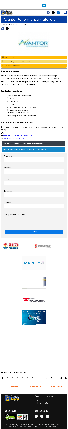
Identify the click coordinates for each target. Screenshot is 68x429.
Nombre (7, 167)
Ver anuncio (8, 57)
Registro (39, 405)
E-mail (7, 179)
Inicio (38, 401)
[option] (50, 246)
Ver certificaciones (11, 66)
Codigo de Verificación (14, 214)
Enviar (34, 232)
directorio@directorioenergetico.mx (47, 426)
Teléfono (8, 191)
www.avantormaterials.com (13, 139)
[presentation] (21, 220)
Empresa (8, 156)
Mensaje (7, 202)
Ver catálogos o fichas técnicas (16, 61)
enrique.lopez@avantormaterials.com (17, 136)
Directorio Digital (42, 403)
